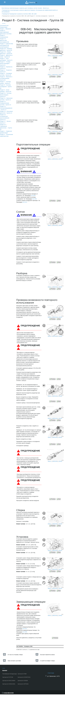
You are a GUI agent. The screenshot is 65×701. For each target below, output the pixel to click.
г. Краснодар (50, 673)
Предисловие (3, 27)
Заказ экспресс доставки (14, 661)
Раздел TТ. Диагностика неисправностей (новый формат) (6, 45)
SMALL (50, 56)
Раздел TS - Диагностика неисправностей (4, 40)
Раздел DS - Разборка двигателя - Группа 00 (6, 49)
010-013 (25, 202)
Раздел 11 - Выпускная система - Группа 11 (6, 99)
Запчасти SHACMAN (8, 680)
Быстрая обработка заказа (47, 654)
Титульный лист (4, 25)
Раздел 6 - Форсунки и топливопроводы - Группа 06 (6, 78)
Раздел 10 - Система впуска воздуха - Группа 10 (5, 94)
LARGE (60, 56)
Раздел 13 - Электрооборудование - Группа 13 (6, 108)
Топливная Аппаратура (9, 674)
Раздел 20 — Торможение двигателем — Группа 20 (6, 127)
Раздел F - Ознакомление (4, 36)
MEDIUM (55, 56)
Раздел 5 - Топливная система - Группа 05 (6, 74)
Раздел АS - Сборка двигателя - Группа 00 (6, 52)
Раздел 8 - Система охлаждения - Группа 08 (6, 86)
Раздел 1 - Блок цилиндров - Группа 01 (6, 59)
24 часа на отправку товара (15, 654)
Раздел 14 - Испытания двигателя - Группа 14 (6, 112)
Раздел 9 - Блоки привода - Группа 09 (5, 90)
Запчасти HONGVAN (8, 684)
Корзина (57, 3)
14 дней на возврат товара (47, 661)
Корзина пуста (59, 4)
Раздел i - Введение (5, 29)
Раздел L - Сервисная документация (6, 132)
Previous (52, 76)
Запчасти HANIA (23, 680)
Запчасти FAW (22, 674)
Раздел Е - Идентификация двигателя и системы (5, 32)
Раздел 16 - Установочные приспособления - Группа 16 (5, 117)
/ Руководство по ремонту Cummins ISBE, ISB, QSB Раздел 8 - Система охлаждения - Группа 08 (28, 16)
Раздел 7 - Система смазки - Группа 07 (5, 82)
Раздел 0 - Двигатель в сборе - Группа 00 (6, 56)
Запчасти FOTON (7, 677)
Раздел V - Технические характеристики (6, 135)
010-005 (34, 199)
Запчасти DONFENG (24, 677)
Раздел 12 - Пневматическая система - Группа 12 (5, 103)
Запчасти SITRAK (23, 684)
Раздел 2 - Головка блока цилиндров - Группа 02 (5, 63)
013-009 (33, 195)
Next (55, 57)
